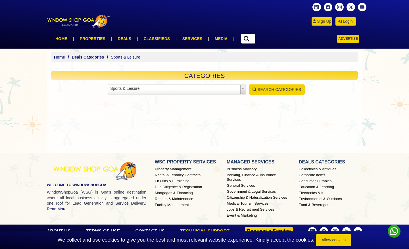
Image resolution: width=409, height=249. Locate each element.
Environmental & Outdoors (320, 199)
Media (221, 38)
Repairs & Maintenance (174, 199)
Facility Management (172, 205)
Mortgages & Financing (174, 193)
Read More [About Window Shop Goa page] (56, 209)
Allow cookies (334, 240)
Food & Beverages (314, 205)
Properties (92, 38)
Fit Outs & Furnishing (172, 181)
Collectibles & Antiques (317, 169)
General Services (241, 185)
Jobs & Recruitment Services (250, 209)
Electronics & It (311, 193)
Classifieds (157, 38)
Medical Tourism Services (247, 203)
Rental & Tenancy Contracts (178, 175)
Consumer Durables (315, 181)
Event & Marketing (242, 215)
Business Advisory (242, 169)
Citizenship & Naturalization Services (257, 197)
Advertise (348, 39)
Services (192, 38)
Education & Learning (316, 187)
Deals (124, 38)
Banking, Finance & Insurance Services (251, 177)
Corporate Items (312, 175)
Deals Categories (88, 57)
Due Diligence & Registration (178, 187)
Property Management (173, 169)
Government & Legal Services (251, 191)
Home (61, 38)
